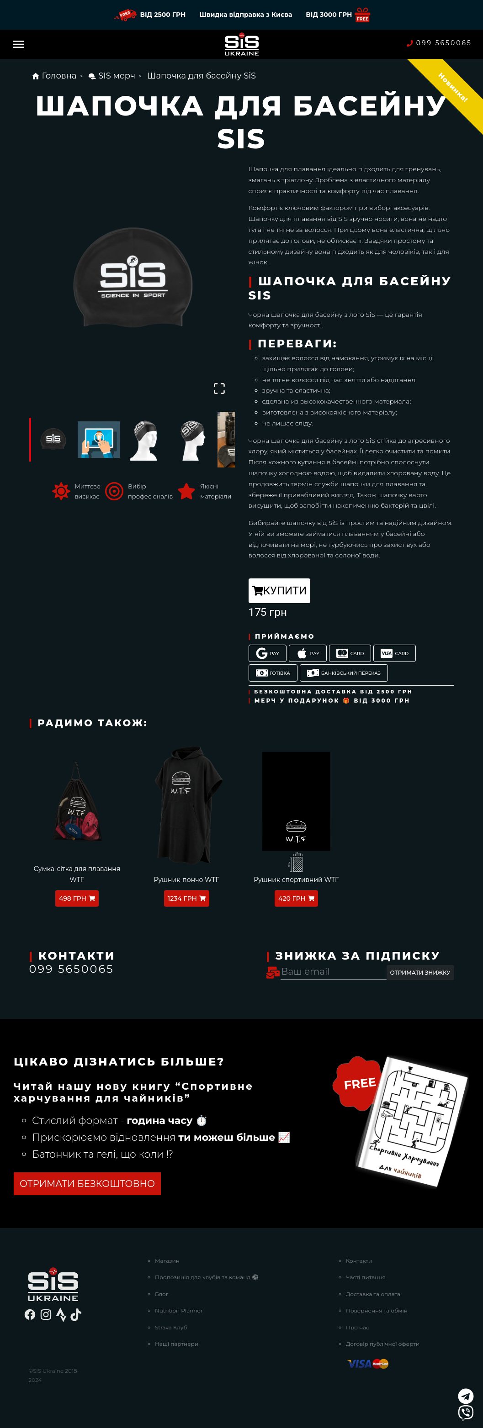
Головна (54, 76)
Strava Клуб (171, 1327)
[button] (132, 281)
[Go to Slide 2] (99, 440)
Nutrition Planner (179, 1310)
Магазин (167, 1260)
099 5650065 (439, 43)
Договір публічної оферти (382, 1343)
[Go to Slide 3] (145, 439)
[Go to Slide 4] (192, 439)
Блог (161, 1294)
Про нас (357, 1327)
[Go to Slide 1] (52, 440)
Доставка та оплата (373, 1294)
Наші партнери (176, 1343)
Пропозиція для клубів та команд (207, 1277)
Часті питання (366, 1277)
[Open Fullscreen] (219, 388)
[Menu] (18, 44)
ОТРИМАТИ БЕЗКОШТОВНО (87, 1183)
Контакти (359, 1260)
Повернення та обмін (377, 1310)
